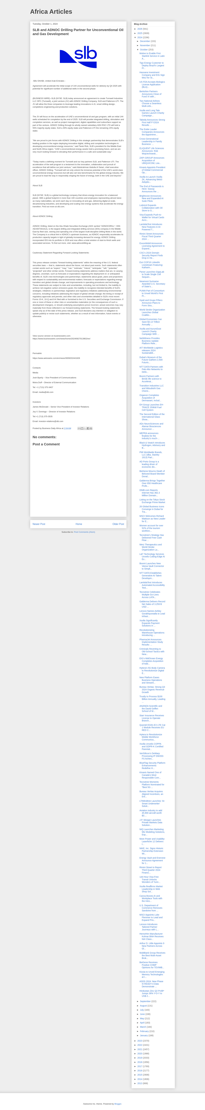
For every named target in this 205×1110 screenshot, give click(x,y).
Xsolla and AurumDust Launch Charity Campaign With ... (150, 331)
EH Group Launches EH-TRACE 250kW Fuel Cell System (151, 407)
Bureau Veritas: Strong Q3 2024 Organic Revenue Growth (152, 689)
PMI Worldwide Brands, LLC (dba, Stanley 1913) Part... (150, 455)
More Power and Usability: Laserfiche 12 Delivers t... (152, 841)
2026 (140, 29)
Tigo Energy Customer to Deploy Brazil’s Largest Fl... (151, 65)
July (142, 1010)
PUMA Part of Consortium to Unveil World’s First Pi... (151, 293)
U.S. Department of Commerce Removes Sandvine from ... (150, 908)
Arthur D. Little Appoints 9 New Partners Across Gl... (151, 946)
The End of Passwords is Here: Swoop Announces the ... (151, 189)
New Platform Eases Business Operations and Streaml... (150, 680)
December (145, 41)
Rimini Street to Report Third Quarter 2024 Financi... (150, 870)
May (142, 1018)
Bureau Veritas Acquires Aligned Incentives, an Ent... (151, 794)
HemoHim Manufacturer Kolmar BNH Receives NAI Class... (151, 936)
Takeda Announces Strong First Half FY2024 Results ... (152, 122)
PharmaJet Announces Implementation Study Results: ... (151, 642)
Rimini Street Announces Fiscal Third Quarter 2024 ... (151, 236)
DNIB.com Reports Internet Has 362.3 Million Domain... (149, 493)
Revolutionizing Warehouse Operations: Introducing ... (152, 633)
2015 (140, 1075)
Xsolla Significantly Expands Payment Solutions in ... (149, 623)
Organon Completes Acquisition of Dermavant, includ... (150, 398)
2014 (140, 1079)
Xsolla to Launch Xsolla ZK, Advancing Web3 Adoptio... (150, 179)
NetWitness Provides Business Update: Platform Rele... (149, 341)
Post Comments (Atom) (84, 532)
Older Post (118, 524)
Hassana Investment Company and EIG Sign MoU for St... (152, 75)
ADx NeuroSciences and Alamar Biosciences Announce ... (151, 426)
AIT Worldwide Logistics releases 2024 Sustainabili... (151, 350)
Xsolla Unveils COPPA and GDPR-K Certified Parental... (151, 746)
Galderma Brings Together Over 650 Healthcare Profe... (152, 483)
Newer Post (39, 524)
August (143, 1005)
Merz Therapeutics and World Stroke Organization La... (150, 547)
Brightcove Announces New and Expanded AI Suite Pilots (151, 198)
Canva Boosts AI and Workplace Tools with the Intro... (150, 898)
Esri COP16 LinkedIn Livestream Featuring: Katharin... (151, 265)
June (142, 1014)
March (143, 1027)
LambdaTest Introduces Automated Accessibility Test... (152, 585)
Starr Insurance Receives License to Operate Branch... (151, 718)
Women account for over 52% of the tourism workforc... (151, 528)
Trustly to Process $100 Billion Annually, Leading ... (152, 699)
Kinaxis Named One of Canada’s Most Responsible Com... (150, 775)
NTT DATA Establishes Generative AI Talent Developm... (150, 575)
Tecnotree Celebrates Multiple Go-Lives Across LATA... (149, 595)
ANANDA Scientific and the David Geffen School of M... (150, 709)
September (145, 1001)
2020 (140, 1053)
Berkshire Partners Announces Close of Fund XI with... (150, 94)
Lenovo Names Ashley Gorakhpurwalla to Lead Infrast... (152, 614)
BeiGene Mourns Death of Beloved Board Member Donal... (152, 474)
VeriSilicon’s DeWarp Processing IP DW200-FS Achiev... (151, 756)
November (145, 45)
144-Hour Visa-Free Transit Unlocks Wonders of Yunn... (149, 879)
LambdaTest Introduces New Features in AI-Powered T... (150, 227)
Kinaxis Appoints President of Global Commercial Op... (152, 170)
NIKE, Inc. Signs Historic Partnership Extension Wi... (151, 851)
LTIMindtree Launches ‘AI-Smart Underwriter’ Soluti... (152, 803)
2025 (140, 33)
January (144, 1035)
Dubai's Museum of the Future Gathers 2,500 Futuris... (151, 360)
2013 (140, 1083)
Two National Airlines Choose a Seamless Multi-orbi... (150, 103)
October (144, 49)
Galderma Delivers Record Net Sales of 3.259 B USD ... (152, 604)
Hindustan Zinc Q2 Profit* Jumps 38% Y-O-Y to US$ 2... (151, 993)
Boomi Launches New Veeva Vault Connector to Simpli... (151, 566)
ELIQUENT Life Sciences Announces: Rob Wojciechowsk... (151, 151)
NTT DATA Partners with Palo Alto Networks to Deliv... (151, 369)
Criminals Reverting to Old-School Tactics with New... (151, 651)
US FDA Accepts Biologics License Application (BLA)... (152, 84)
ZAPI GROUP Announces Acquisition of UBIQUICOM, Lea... (151, 160)
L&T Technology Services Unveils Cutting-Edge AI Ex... (152, 557)
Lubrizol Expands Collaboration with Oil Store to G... (150, 208)
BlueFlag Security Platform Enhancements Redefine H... (152, 765)
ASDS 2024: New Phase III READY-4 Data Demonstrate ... (151, 984)
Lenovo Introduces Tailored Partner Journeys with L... (149, 927)
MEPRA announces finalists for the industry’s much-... (149, 436)
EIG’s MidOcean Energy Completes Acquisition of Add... (151, 661)
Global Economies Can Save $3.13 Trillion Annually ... (150, 322)
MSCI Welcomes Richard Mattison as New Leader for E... (152, 519)
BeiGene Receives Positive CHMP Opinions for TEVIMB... (151, 965)
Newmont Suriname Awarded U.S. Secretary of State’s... (152, 284)
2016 (140, 1070)
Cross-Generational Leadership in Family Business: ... (150, 141)
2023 (140, 1041)
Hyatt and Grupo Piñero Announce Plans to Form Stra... (150, 303)
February (144, 1031)
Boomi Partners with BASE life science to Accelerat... (150, 379)
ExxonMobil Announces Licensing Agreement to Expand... (152, 246)
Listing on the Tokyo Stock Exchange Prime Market (152, 501)
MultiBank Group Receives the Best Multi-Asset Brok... (152, 955)
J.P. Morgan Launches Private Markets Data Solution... (150, 822)
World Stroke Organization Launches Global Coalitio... (152, 312)
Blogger (117, 1104)
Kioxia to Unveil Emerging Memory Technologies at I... (151, 974)
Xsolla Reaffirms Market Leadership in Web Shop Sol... (151, 889)
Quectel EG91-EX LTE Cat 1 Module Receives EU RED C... (152, 728)
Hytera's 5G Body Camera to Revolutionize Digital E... (152, 670)
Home (79, 524)
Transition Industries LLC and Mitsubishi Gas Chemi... (151, 388)
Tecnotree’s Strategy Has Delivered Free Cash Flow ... (151, 538)
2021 (140, 1049)
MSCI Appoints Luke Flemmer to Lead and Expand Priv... (151, 917)
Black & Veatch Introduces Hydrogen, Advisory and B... (152, 445)
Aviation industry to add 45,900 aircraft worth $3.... (150, 813)
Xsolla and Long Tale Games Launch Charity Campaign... (151, 113)
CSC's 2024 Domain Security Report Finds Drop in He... (151, 255)
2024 (140, 37)
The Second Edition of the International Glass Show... (152, 417)
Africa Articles (51, 11)
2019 (140, 1058)
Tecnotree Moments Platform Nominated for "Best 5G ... (151, 784)
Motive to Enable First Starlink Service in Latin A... (152, 56)
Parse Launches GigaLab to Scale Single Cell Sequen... (151, 274)
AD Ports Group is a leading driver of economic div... (149, 464)
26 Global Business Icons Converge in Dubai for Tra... (151, 509)
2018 (140, 1062)
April (142, 1022)
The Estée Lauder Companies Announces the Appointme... (151, 132)
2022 (140, 1045)
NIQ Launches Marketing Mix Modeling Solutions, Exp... (152, 832)
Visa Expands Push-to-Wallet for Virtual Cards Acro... (151, 217)
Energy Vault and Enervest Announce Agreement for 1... (152, 860)
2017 (140, 1066)
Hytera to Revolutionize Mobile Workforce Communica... (150, 737)
